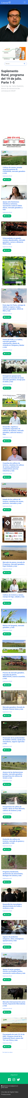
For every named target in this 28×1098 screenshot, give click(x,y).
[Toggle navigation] (24, 2)
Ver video (7, 179)
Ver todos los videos (8, 1052)
